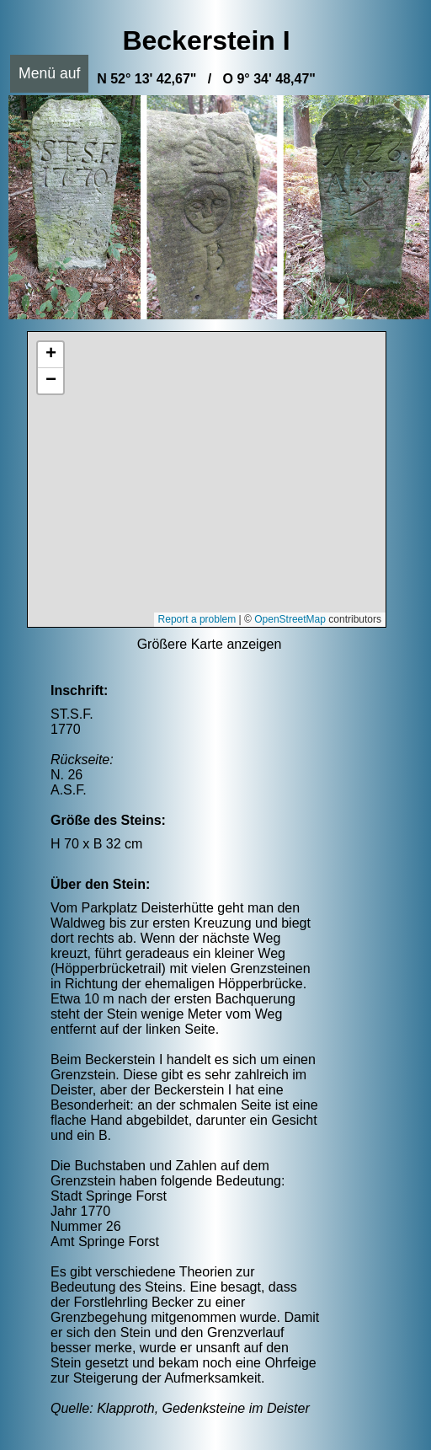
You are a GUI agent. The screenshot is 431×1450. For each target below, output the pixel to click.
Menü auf (49, 73)
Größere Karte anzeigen (209, 644)
